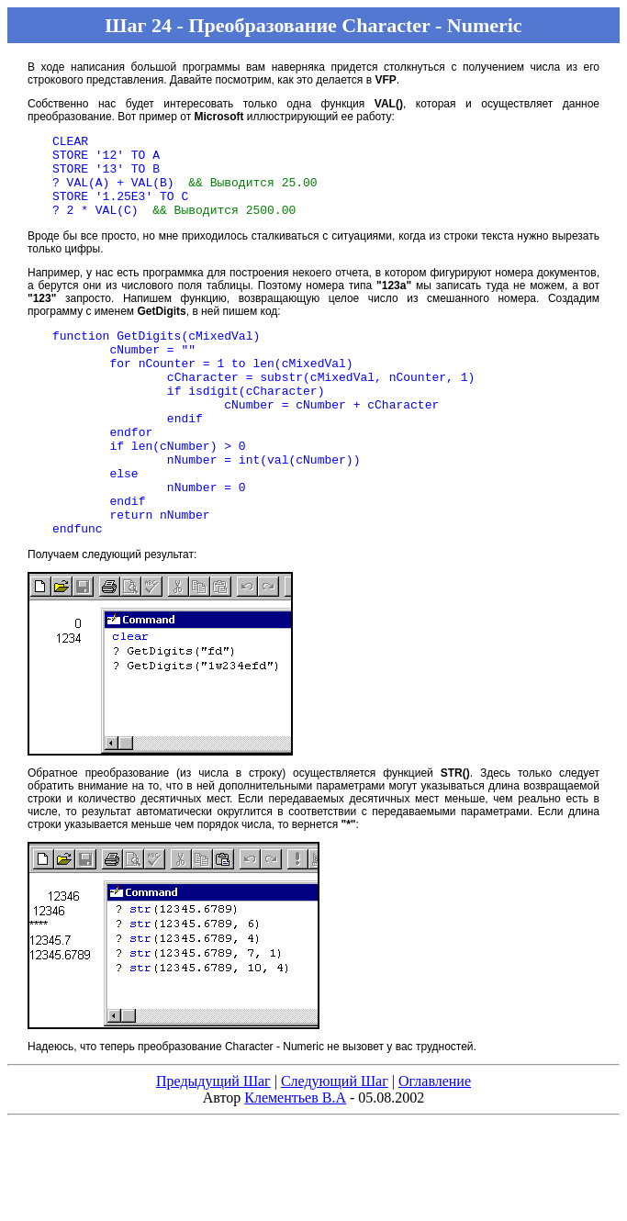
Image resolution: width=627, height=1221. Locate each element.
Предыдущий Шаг (213, 1139)
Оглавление (434, 1139)
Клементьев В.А (295, 1155)
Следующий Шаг (334, 1139)
